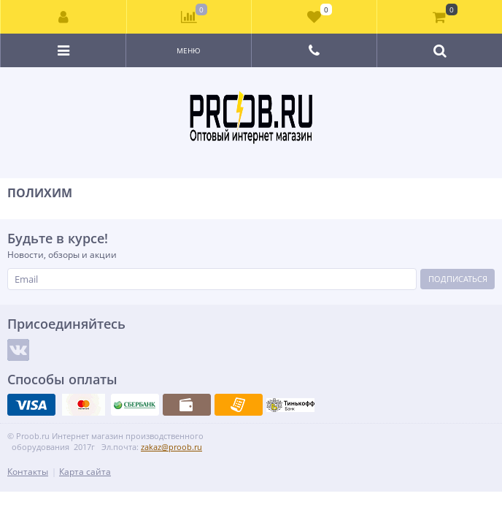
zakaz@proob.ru (171, 446)
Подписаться (457, 278)
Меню (189, 50)
